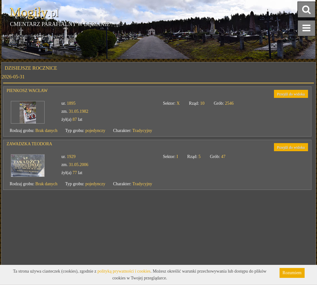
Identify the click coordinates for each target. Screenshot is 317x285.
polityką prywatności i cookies (124, 271)
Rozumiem (292, 272)
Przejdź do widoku (291, 94)
